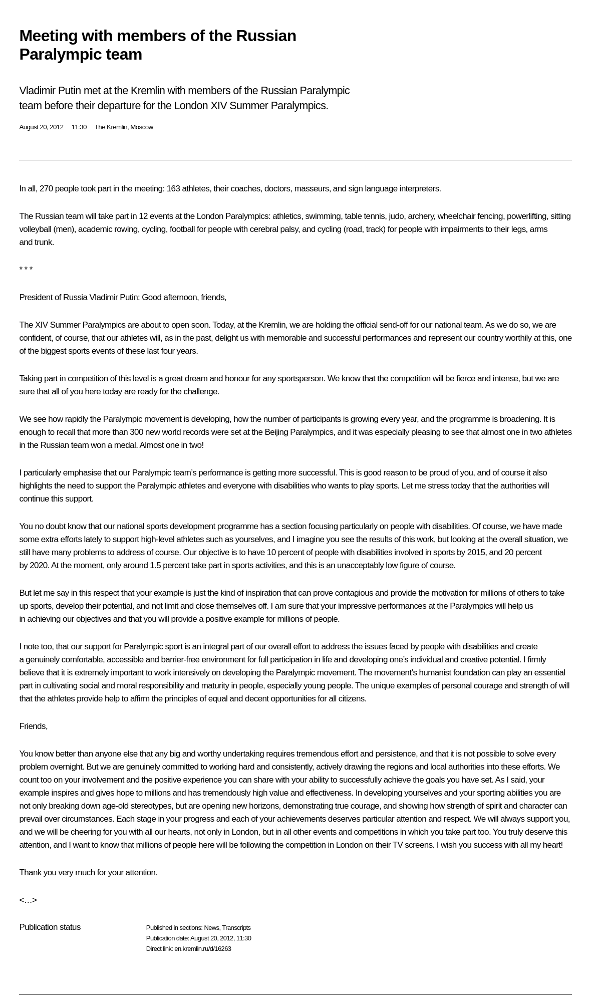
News (211, 927)
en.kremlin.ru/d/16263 (202, 948)
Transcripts (236, 927)
